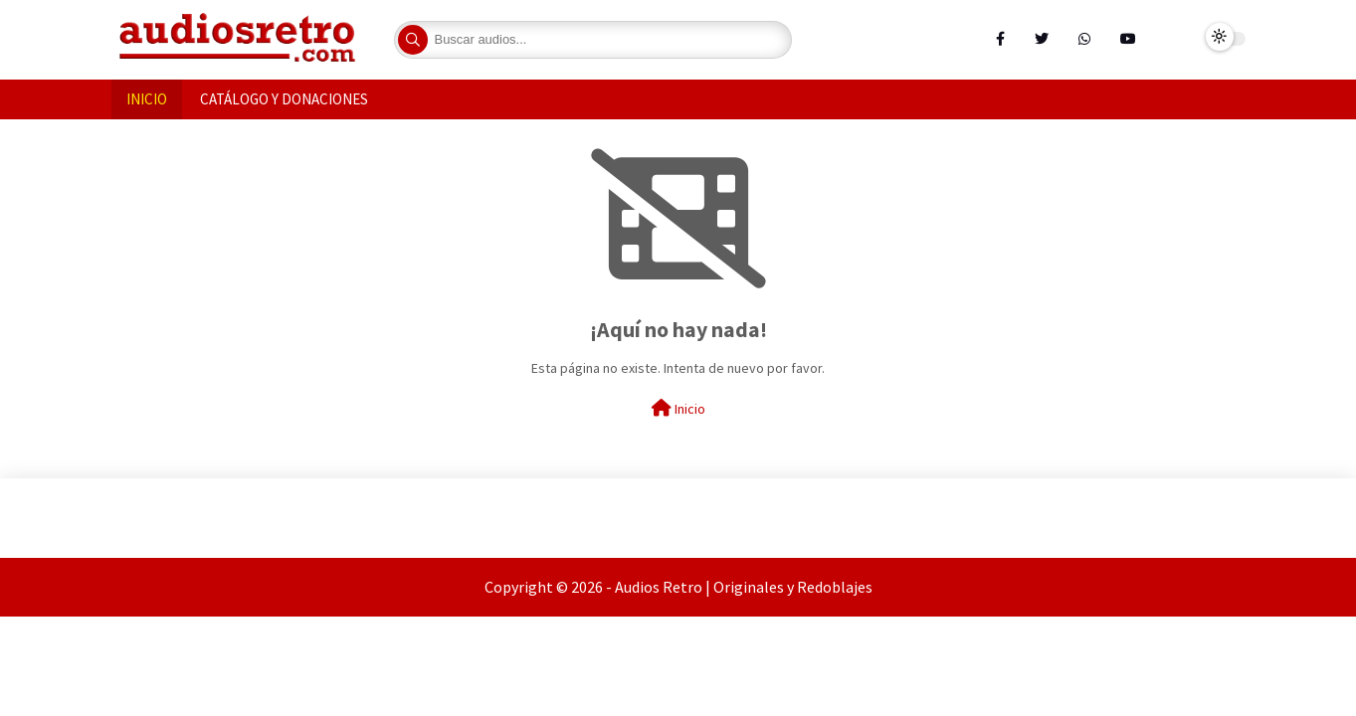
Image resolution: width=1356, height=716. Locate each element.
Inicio (678, 408)
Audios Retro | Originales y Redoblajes (743, 587)
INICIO (146, 99)
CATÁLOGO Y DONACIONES (284, 99)
